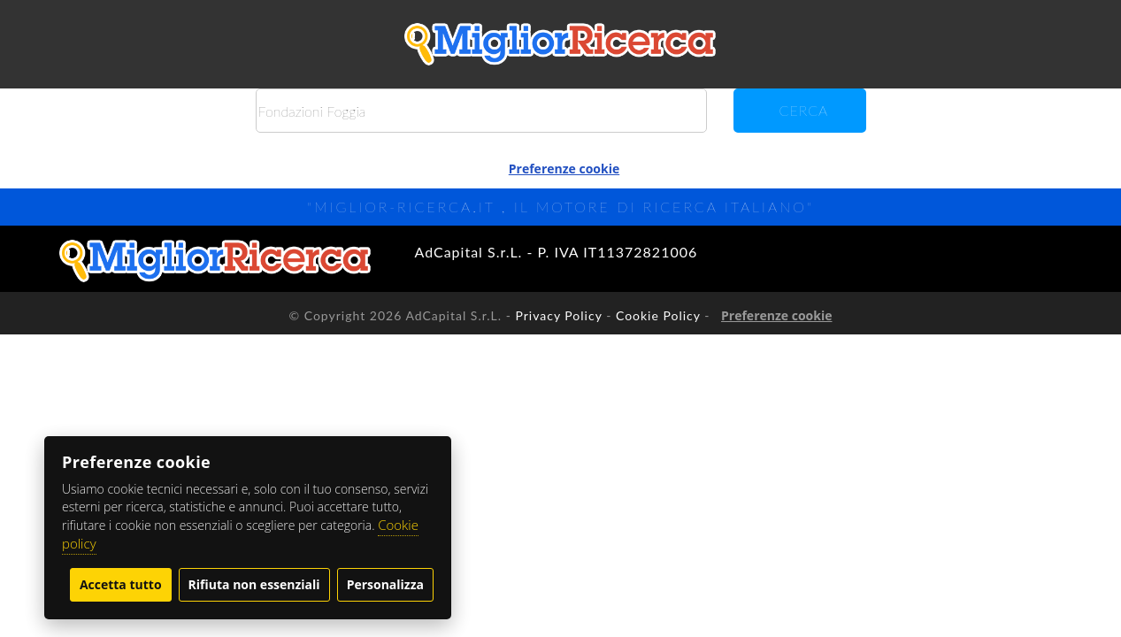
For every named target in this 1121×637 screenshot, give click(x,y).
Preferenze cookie (564, 168)
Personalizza (385, 584)
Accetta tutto (121, 584)
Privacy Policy (558, 315)
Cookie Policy (658, 315)
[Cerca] (481, 110)
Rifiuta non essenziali (254, 584)
